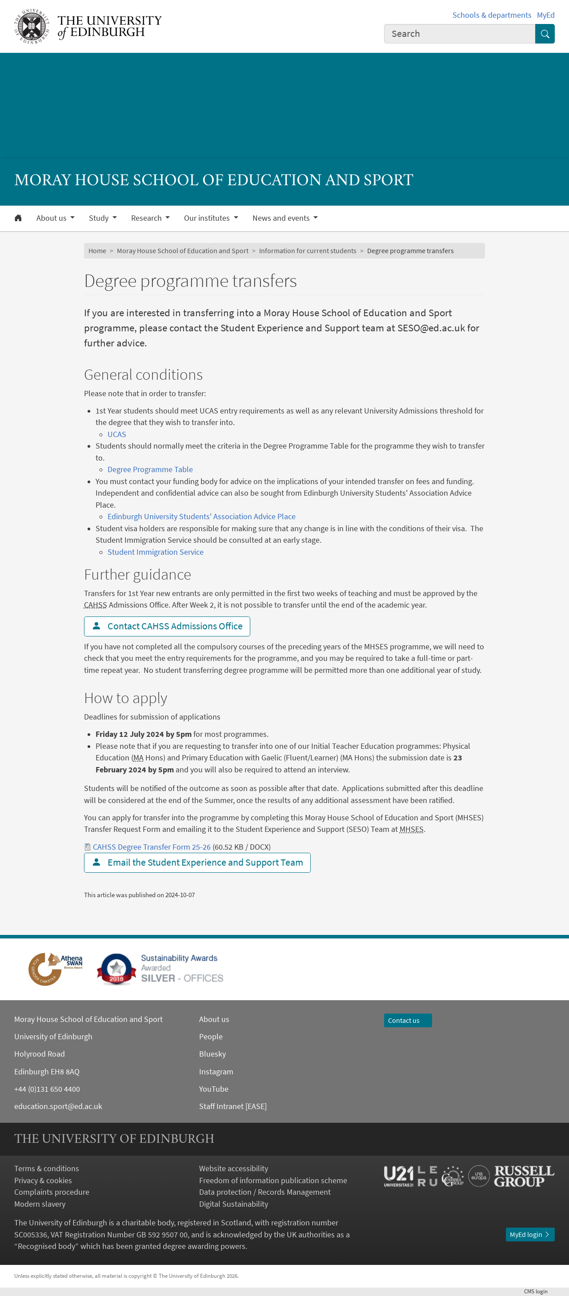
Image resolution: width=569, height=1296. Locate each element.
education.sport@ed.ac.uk (58, 1106)
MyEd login (530, 1234)
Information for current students (308, 250)
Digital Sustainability (233, 1204)
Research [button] (147, 218)
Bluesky (212, 1054)
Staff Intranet (221, 1106)
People (211, 1037)
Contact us (408, 1020)
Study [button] (99, 218)
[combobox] (460, 34)
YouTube (213, 1089)
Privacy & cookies (43, 1180)
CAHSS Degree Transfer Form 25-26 (152, 847)
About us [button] (52, 218)
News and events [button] (282, 218)
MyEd (546, 15)
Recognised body (46, 1246)
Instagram (216, 1072)
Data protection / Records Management (265, 1192)
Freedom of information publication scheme (273, 1180)
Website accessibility (233, 1168)
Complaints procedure (51, 1192)
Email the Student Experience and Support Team (197, 862)
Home (97, 250)
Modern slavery (39, 1204)
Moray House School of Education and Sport (182, 250)
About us (214, 1019)
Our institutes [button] (208, 218)
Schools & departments (492, 15)
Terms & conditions (46, 1168)
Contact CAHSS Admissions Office (167, 626)
